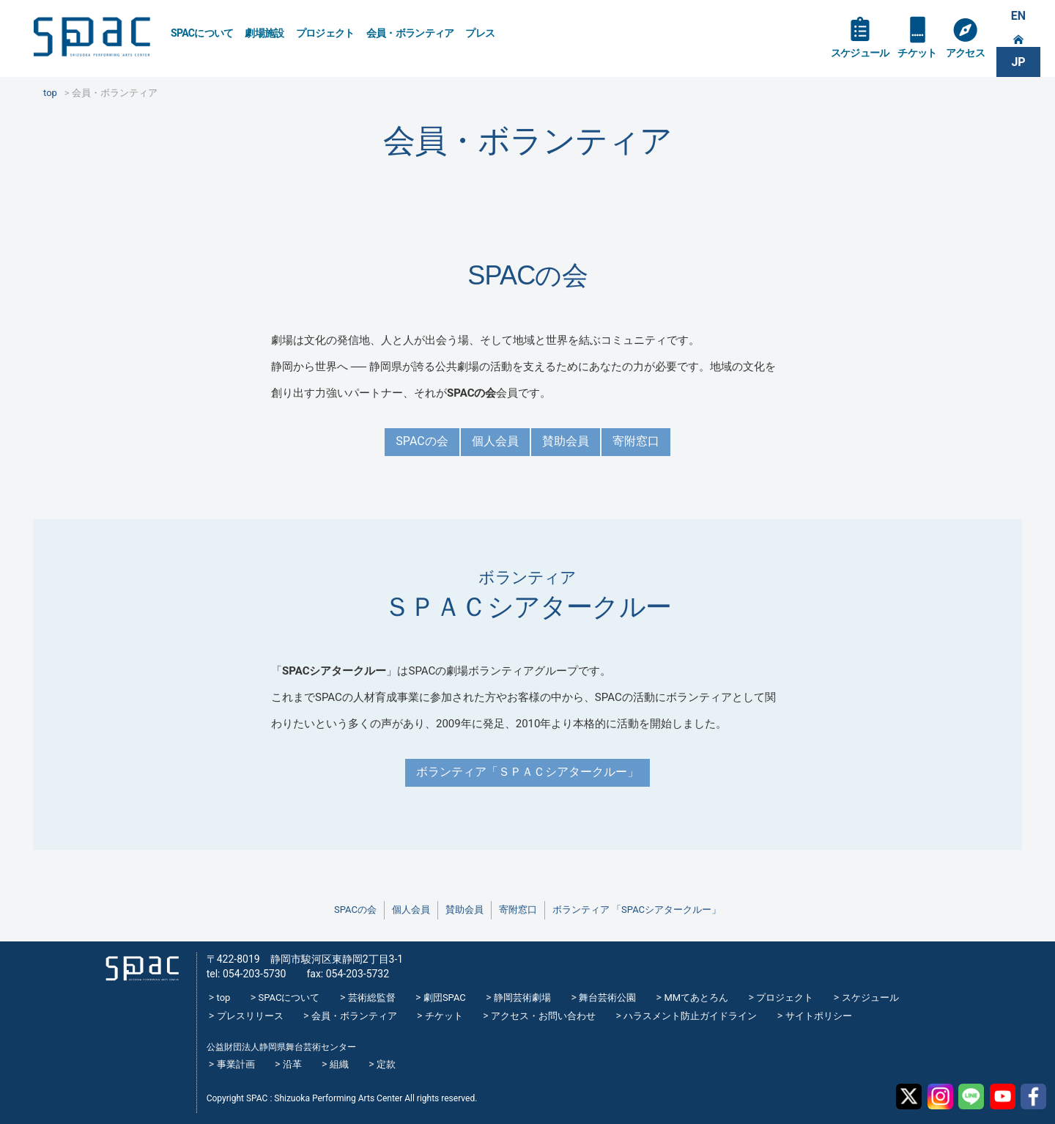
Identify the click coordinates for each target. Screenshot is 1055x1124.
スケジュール (860, 53)
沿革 (292, 1064)
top (224, 997)
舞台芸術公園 (607, 997)
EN (1018, 16)
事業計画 (236, 1064)
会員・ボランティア (410, 33)
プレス (480, 33)
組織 (339, 1064)
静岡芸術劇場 (522, 997)
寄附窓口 (635, 441)
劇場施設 (264, 33)
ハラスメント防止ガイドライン (690, 1015)
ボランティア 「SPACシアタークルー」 (636, 909)
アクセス (965, 53)
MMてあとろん (696, 997)
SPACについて (202, 33)
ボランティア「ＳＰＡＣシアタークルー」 (527, 772)
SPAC (91, 37)
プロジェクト (325, 33)
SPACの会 (422, 441)
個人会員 (495, 441)
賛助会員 (565, 441)
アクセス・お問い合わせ (543, 1015)
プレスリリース (250, 1015)
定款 (386, 1064)
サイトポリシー (818, 1015)
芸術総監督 (372, 997)
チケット (916, 53)
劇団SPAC (444, 997)
